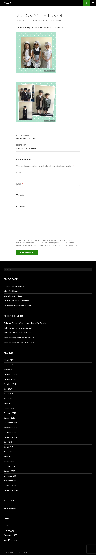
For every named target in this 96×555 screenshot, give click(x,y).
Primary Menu (93, 3)
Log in (6, 525)
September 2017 (11, 490)
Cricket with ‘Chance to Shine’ (16, 300)
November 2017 (10, 480)
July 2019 (8, 388)
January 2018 (9, 470)
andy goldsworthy (26, 342)
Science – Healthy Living (48, 146)
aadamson (39, 20)
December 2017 (10, 475)
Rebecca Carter (10, 322)
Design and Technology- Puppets (18, 305)
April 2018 (8, 456)
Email (19, 183)
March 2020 (9, 359)
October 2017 (10, 485)
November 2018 (10, 427)
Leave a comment (55, 20)
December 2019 (10, 374)
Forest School (26, 327)
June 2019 (8, 393)
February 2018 (10, 466)
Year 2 (7, 3)
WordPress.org (10, 539)
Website (20, 195)
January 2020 (9, 369)
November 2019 (10, 379)
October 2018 (10, 432)
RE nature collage (26, 337)
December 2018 (10, 422)
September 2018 (11, 437)
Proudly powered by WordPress (15, 552)
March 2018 (9, 461)
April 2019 (8, 403)
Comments (10, 535)
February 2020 (10, 364)
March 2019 (9, 408)
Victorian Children (11, 290)
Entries (9, 530)
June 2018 (8, 446)
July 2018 (8, 441)
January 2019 (9, 417)
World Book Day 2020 (48, 137)
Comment (20, 206)
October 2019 (10, 384)
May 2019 (8, 398)
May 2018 (8, 451)
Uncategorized (10, 507)
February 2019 (10, 412)
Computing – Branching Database (34, 322)
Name (19, 172)
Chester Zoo (25, 332)
